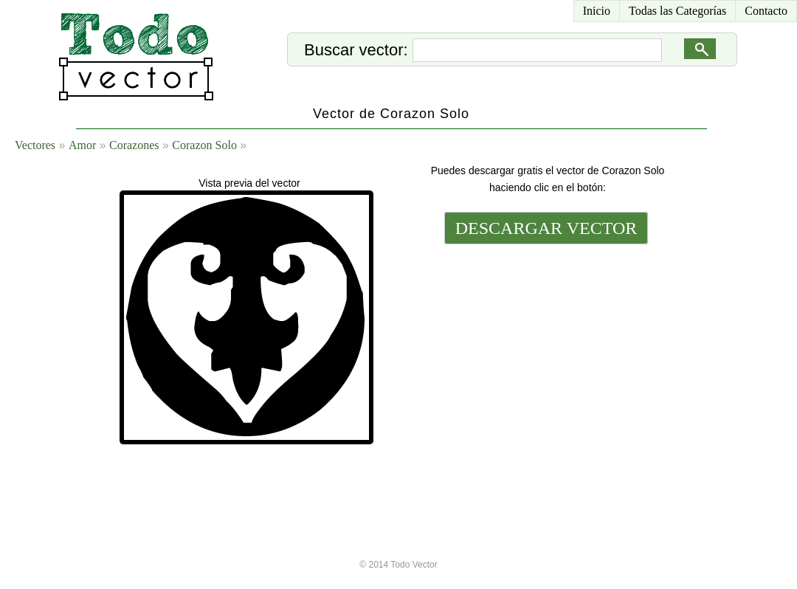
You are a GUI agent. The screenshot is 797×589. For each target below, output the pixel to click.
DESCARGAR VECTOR (546, 228)
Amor (82, 145)
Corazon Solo (204, 145)
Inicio (596, 10)
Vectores (35, 145)
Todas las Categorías (677, 10)
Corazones (134, 145)
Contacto (766, 10)
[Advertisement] (544, 348)
